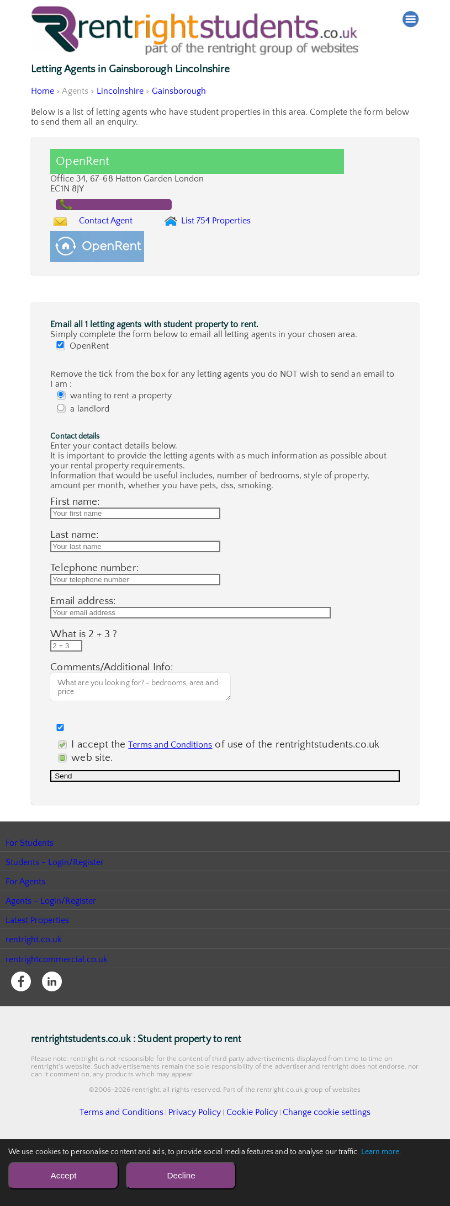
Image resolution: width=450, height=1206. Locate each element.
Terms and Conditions (177, 803)
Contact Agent (116, 232)
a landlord (85, 438)
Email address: (83, 650)
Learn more (380, 1152)
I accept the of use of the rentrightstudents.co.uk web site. (178, 810)
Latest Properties (38, 984)
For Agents (26, 945)
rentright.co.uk (34, 1003)
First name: (75, 531)
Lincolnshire (121, 91)
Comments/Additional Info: (111, 729)
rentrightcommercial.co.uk (57, 1023)
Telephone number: (94, 610)
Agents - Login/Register (51, 964)
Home (42, 91)
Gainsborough (180, 91)
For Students (30, 906)
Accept (63, 1175)
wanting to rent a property (116, 425)
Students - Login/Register (55, 926)
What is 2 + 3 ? (83, 690)
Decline (181, 1175)
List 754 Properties (238, 235)
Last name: (74, 571)
